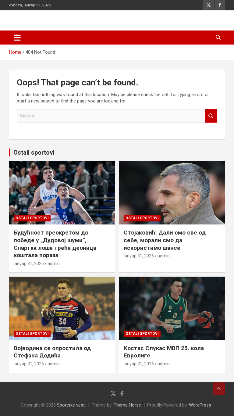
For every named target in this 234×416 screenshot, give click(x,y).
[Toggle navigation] (17, 37)
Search (211, 116)
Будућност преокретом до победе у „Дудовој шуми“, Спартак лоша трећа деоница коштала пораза (55, 244)
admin (54, 263)
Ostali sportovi (34, 152)
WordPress (200, 405)
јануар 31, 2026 (29, 263)
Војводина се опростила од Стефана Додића (52, 352)
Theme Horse (127, 405)
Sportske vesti (71, 405)
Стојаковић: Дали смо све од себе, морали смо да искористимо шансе (165, 240)
